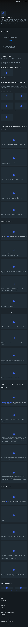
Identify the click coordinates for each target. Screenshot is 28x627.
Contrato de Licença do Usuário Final (7, 621)
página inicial (9, 575)
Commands (3, 605)
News (2, 607)
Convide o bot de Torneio (7, 402)
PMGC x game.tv (3, 609)
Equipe (2, 598)
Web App (7, 236)
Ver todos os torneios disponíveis (10, 49)
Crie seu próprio (4, 24)
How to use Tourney (4, 603)
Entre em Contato (4, 600)
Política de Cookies (4, 614)
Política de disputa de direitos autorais (7, 619)
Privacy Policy (3, 616)
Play (1, 596)
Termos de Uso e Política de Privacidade (7, 612)
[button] (11, 590)
